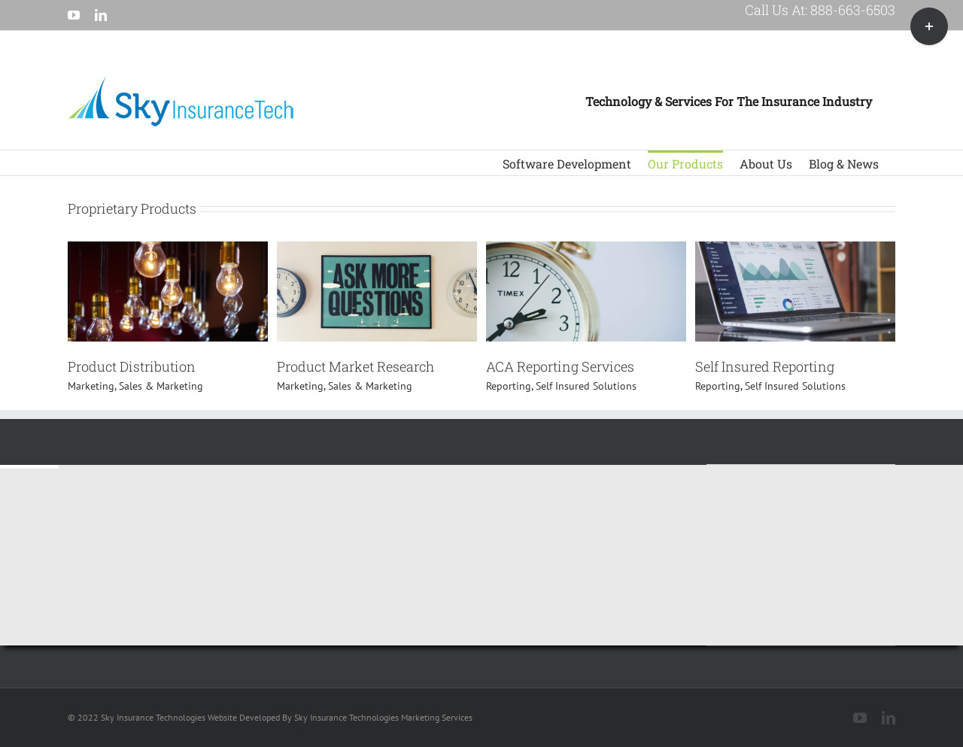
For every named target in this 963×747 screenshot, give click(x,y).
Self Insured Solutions (586, 386)
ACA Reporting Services (560, 366)
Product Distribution (132, 366)
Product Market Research (355, 366)
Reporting (508, 386)
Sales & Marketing (161, 386)
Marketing (91, 386)
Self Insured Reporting (764, 366)
